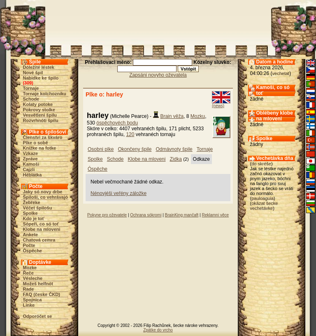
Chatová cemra (39, 239)
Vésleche (33, 278)
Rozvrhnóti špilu (40, 120)
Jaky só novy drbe (43, 191)
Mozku (198, 116)
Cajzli (29, 169)
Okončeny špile (134, 149)
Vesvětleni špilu (40, 115)
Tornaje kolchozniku (45, 93)
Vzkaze (30, 153)
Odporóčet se (37, 316)
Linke (29, 305)
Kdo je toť (33, 218)
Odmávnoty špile (174, 149)
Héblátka (32, 174)
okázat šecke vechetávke (264, 206)
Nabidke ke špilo (41, 77)
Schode (31, 98)
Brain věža (172, 116)
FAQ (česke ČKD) (41, 294)
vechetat (281, 73)
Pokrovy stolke (39, 109)
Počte (29, 245)
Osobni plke (101, 149)
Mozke (30, 267)
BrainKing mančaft (182, 215)
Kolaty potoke (38, 104)
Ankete (30, 234)
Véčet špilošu (37, 207)
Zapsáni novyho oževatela (157, 75)
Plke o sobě (35, 142)
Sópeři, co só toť (41, 223)
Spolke (30, 213)
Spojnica (32, 299)
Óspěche (32, 250)
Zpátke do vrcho (158, 330)
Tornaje (31, 88)
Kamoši (31, 164)
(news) (218, 105)
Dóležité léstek (38, 67)
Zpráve (30, 158)
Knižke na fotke (39, 148)
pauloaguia (262, 198)
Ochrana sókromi (145, 215)
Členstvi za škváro (43, 137)
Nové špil (33, 72)
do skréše (261, 163)
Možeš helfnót (38, 283)
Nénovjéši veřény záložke (118, 193)
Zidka (175, 159)
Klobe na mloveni (41, 229)
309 (28, 82)
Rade (28, 289)
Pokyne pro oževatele (107, 215)
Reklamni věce (215, 215)
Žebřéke (31, 202)
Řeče (28, 272)
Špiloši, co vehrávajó (45, 197)
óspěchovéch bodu (117, 123)
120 (130, 134)
